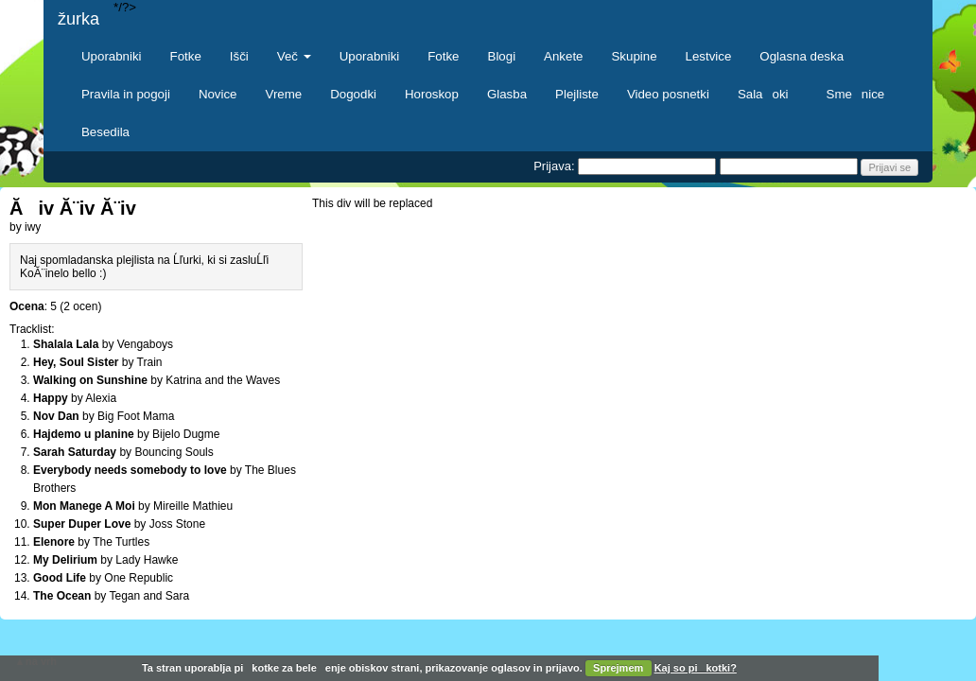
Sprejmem (618, 667)
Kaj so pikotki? (695, 667)
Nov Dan (56, 416)
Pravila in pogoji (125, 94)
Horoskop (432, 94)
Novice (218, 94)
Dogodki (353, 94)
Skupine (634, 56)
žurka (78, 18)
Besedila (105, 132)
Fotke (185, 56)
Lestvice (709, 56)
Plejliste (577, 94)
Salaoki (768, 94)
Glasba (507, 94)
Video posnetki (668, 94)
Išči (239, 56)
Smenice (856, 94)
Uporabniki (111, 56)
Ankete (563, 56)
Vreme (284, 94)
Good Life (59, 578)
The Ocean (62, 595)
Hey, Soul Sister (75, 362)
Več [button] (294, 56)
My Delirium (65, 560)
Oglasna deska (801, 56)
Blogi (502, 56)
